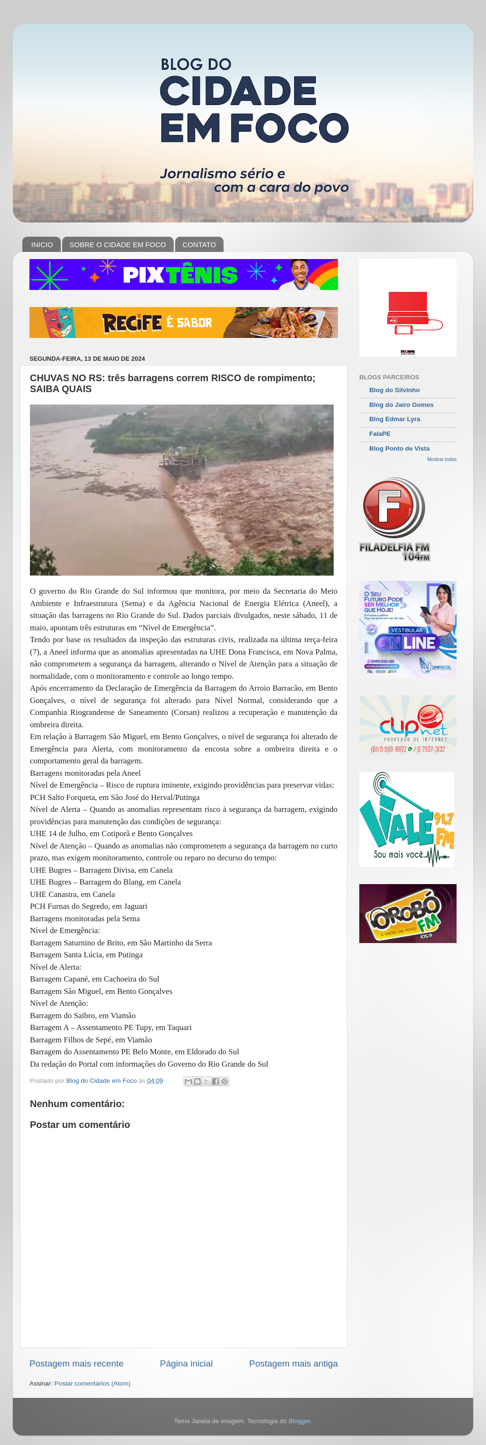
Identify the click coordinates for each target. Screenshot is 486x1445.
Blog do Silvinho (394, 390)
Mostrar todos (442, 459)
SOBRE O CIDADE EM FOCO (117, 245)
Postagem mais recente (76, 1363)
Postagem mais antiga (293, 1363)
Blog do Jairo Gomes (401, 404)
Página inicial (186, 1363)
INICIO (42, 245)
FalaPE (380, 433)
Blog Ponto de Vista (399, 448)
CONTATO (199, 245)
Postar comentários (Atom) (93, 1383)
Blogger (299, 1421)
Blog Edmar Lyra (395, 419)
